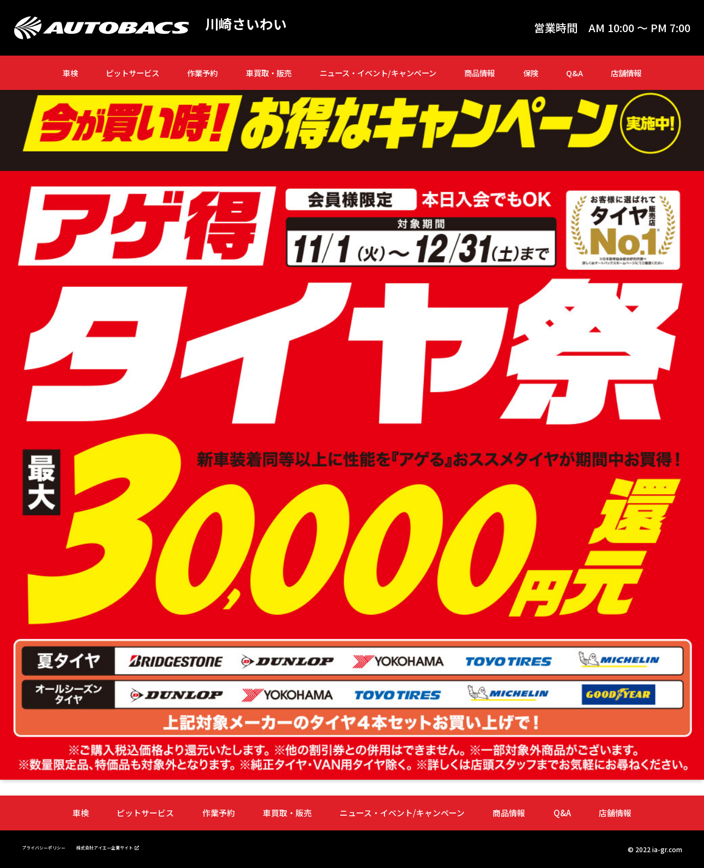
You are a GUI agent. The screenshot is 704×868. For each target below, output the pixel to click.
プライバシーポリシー (54, 846)
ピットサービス (132, 72)
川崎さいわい (254, 25)
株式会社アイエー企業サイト (140, 846)
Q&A (574, 72)
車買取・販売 (269, 72)
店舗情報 (626, 72)
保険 (530, 72)
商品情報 (479, 72)
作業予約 (202, 72)
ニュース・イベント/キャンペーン (378, 72)
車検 (70, 72)
